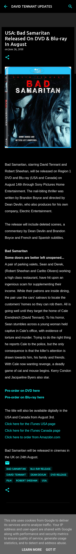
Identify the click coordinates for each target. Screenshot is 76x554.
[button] (7, 57)
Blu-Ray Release (40, 469)
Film (9, 480)
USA (44, 480)
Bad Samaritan (16, 469)
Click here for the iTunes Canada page (32, 430)
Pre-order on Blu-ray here (24, 397)
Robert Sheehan (26, 480)
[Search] (70, 6)
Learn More (32, 550)
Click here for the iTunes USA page (30, 424)
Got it (51, 550)
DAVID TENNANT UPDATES (31, 6)
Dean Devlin (38, 474)
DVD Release (58, 474)
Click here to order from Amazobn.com (32, 437)
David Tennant (16, 474)
